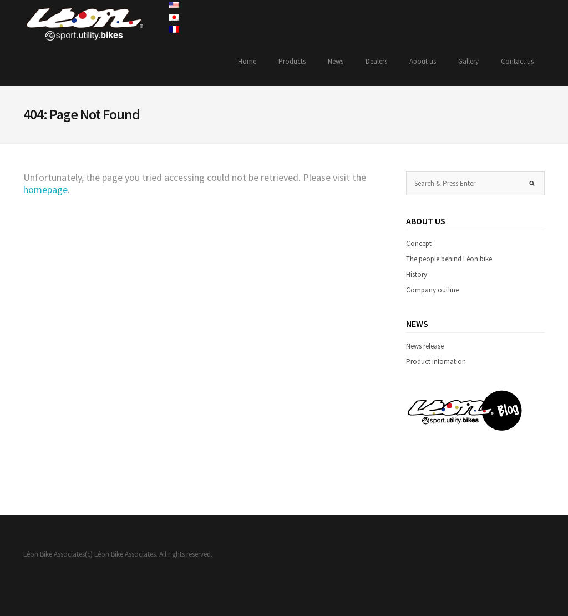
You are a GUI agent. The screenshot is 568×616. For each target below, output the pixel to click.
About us (422, 61)
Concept (419, 243)
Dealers (376, 61)
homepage (45, 189)
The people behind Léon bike (449, 259)
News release (425, 346)
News (335, 61)
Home (247, 61)
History (416, 274)
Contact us (517, 61)
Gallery (468, 61)
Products (292, 61)
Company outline (432, 290)
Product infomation (436, 361)
